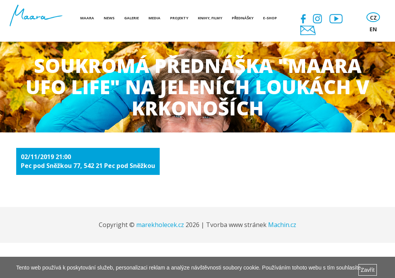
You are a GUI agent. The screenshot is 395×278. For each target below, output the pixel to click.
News (109, 17)
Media (154, 17)
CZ (373, 17)
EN (373, 29)
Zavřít (368, 270)
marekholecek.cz (160, 224)
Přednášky (242, 17)
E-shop (270, 17)
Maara (87, 17)
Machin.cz (282, 224)
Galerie (131, 17)
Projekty (179, 17)
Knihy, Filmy (210, 17)
